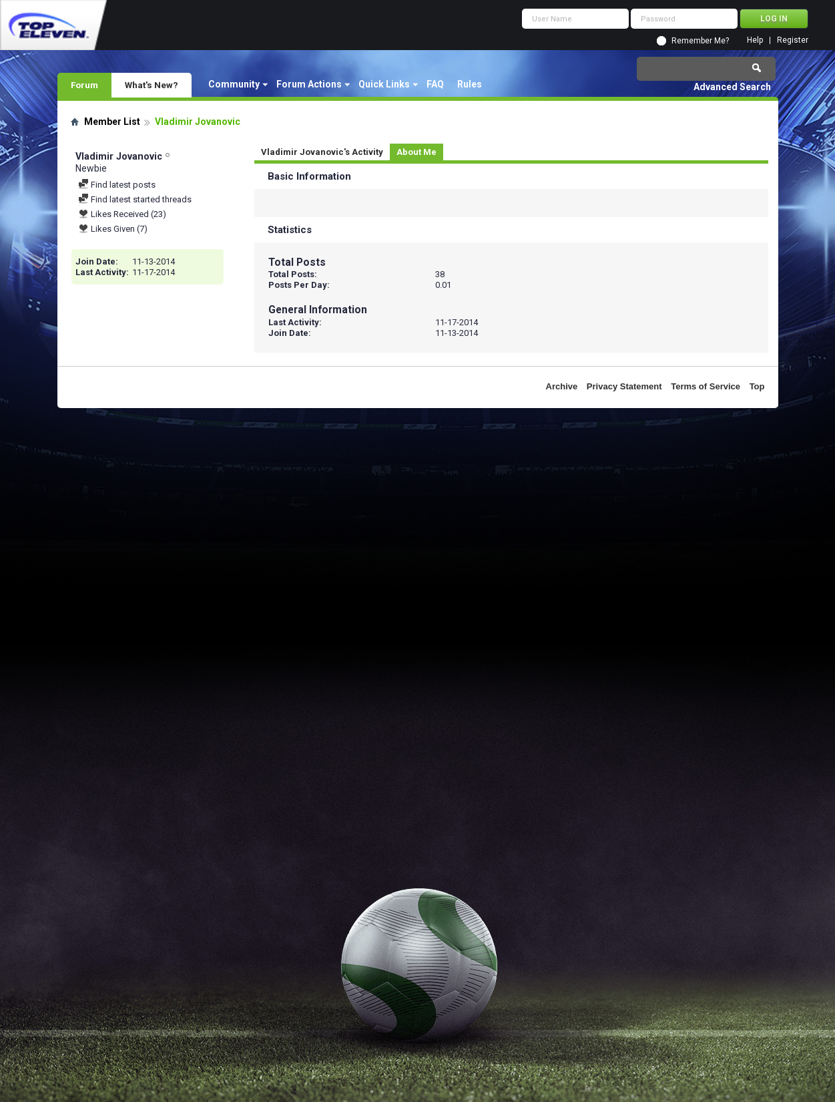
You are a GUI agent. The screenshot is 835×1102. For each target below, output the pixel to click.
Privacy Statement (624, 386)
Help (755, 40)
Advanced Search (732, 86)
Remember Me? (700, 40)
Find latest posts (117, 185)
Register (792, 40)
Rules (469, 84)
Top (757, 386)
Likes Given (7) (113, 229)
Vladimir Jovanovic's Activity (322, 152)
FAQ (435, 84)
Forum (84, 84)
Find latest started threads (135, 199)
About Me (416, 152)
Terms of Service (705, 386)
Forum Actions (309, 84)
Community (234, 84)
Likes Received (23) (122, 214)
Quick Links (384, 84)
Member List (112, 121)
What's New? (151, 84)
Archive (562, 386)
